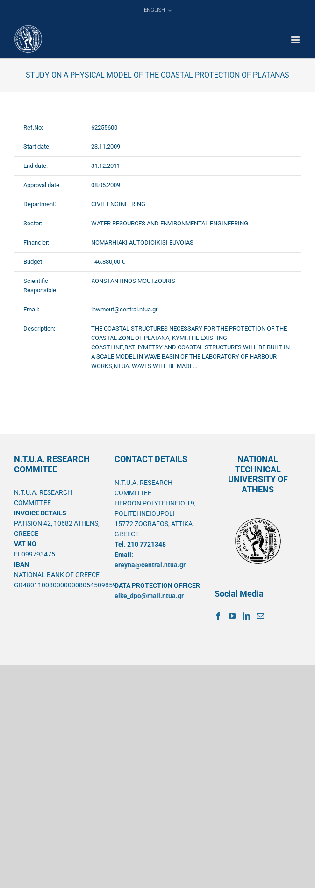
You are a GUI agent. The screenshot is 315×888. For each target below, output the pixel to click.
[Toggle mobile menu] (296, 40)
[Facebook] (218, 616)
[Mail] (260, 616)
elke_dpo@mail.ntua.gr (149, 595)
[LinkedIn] (246, 616)
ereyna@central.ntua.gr (150, 565)
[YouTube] (232, 616)
